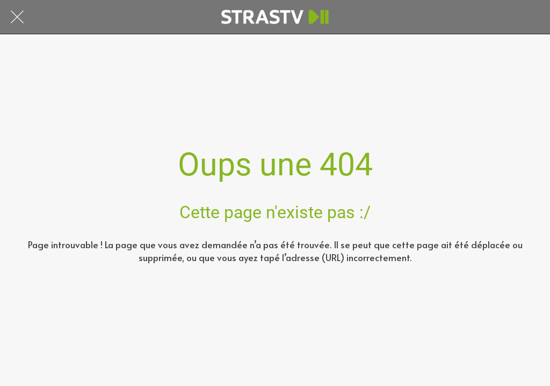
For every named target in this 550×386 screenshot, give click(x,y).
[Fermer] (17, 17)
